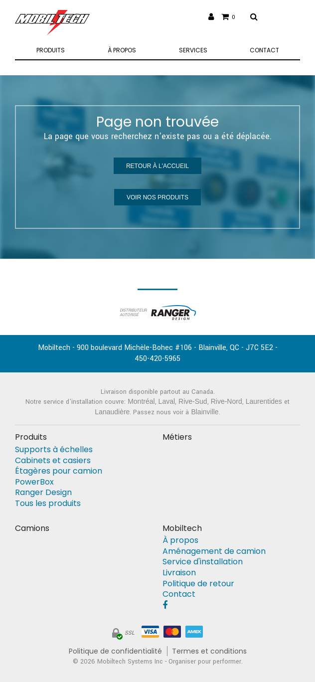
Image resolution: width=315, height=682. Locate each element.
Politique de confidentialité (115, 651)
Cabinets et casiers (53, 460)
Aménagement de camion (214, 551)
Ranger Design (43, 492)
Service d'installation (202, 561)
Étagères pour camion (58, 471)
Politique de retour (198, 583)
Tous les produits (48, 503)
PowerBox (34, 482)
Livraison (179, 572)
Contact (178, 594)
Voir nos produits (157, 197)
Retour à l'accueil (157, 166)
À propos (180, 540)
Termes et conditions (209, 651)
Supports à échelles (54, 449)
